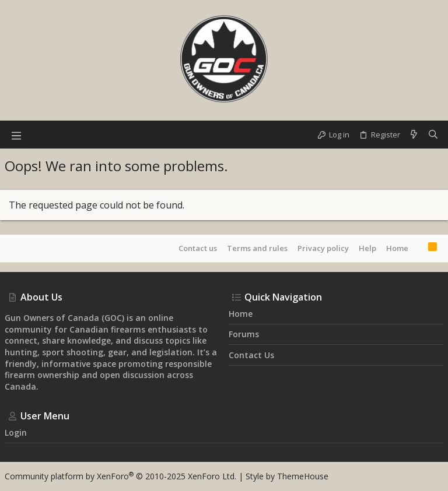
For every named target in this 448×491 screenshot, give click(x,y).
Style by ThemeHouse (287, 476)
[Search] (433, 134)
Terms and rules (257, 248)
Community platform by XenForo (120, 476)
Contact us (197, 248)
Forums (244, 334)
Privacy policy (323, 248)
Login (16, 432)
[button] (16, 134)
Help (367, 248)
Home (397, 248)
